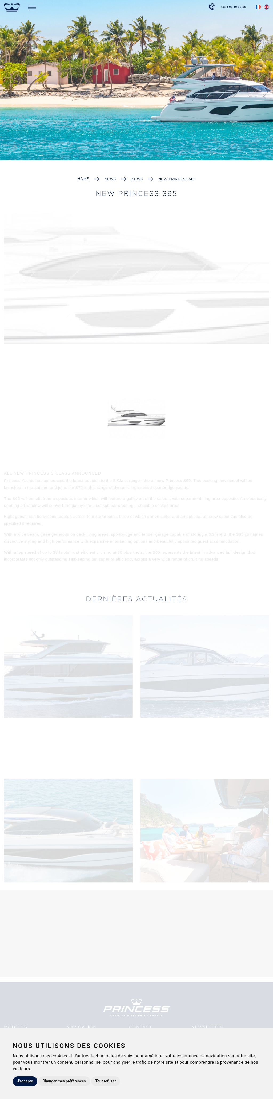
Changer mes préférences (64, 1081)
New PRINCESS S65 (177, 179)
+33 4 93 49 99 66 (233, 6)
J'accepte (25, 1081)
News (110, 179)
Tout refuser (105, 1081)
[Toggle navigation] (32, 7)
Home (83, 179)
